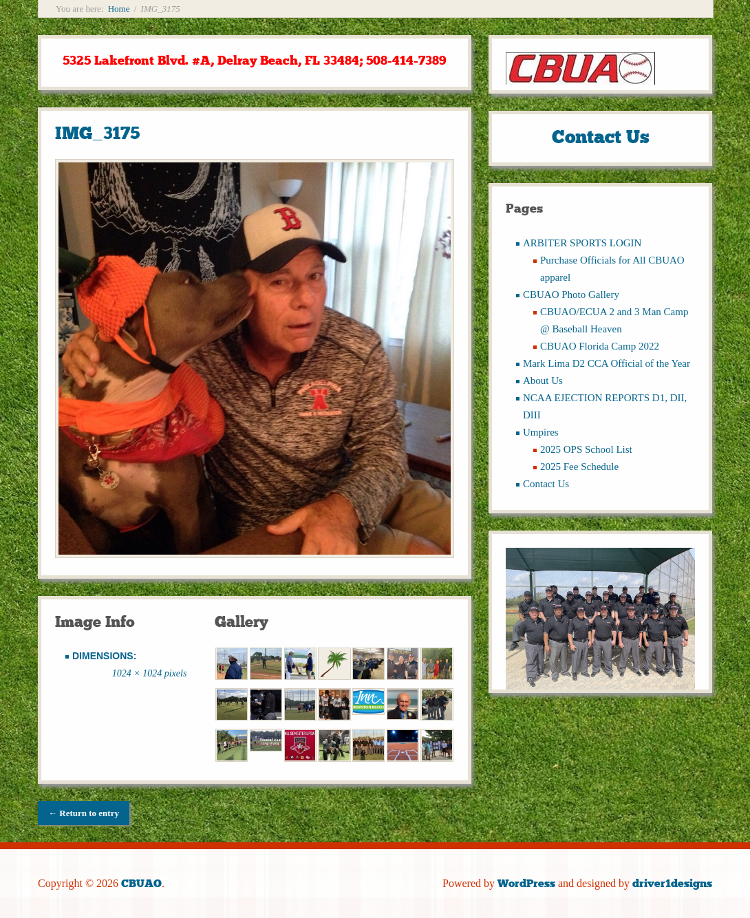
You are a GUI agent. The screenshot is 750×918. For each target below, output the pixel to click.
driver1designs (672, 883)
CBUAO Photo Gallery (571, 294)
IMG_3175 (97, 133)
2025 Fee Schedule (579, 466)
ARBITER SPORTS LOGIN (582, 242)
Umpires (541, 432)
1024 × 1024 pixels (149, 673)
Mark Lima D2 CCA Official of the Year (606, 363)
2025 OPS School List (586, 449)
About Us (543, 380)
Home (119, 8)
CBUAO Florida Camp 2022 (599, 346)
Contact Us (546, 483)
